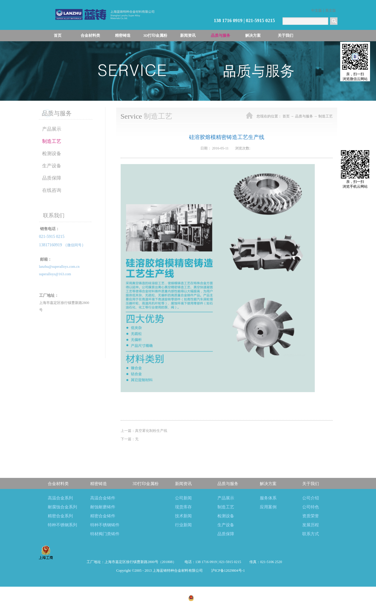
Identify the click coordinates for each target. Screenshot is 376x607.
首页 (58, 35)
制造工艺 (325, 116)
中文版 (316, 10)
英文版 (330, 10)
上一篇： (144, 431)
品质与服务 (304, 116)
